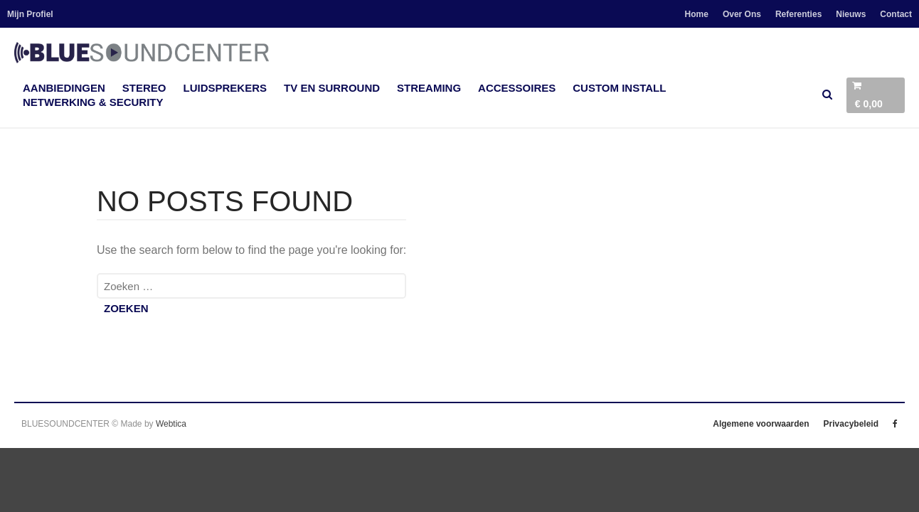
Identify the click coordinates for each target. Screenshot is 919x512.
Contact (896, 14)
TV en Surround (332, 88)
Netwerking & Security (93, 102)
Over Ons (742, 14)
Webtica (171, 424)
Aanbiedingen (64, 88)
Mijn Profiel (30, 14)
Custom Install (619, 88)
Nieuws (851, 14)
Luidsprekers (225, 88)
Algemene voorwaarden (761, 424)
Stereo (144, 88)
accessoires (517, 88)
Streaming (429, 88)
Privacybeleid (851, 424)
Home (696, 14)
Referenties (798, 14)
